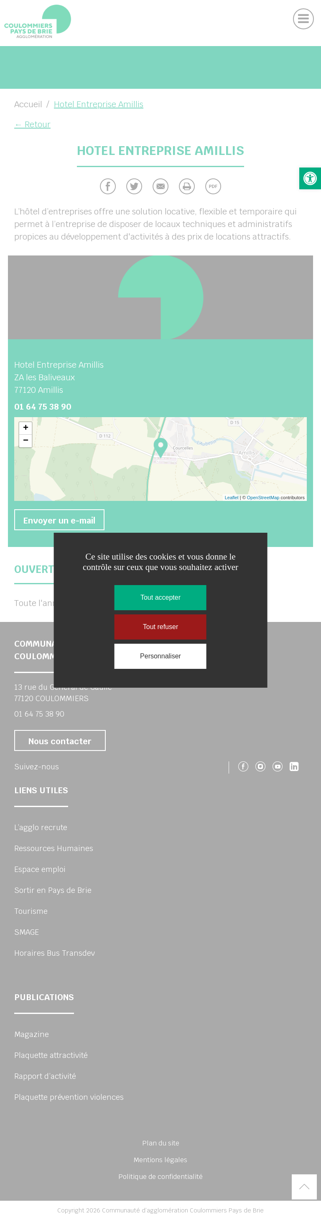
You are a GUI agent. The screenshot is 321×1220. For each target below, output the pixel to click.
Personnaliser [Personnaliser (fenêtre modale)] (160, 656)
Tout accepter (160, 597)
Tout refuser (160, 626)
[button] (310, 178)
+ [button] (25, 428)
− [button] (25, 441)
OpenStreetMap (263, 497)
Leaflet (232, 497)
